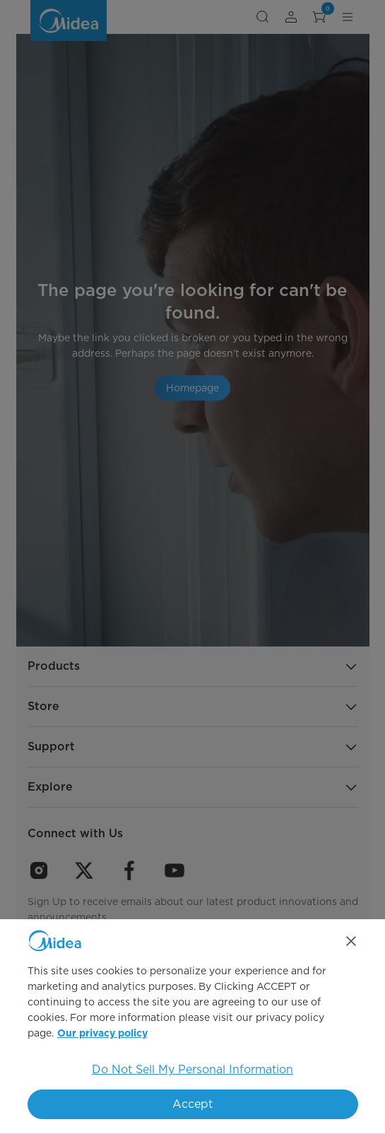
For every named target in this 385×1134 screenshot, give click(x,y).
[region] (192, 1026)
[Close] (351, 941)
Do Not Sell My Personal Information (192, 1069)
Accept (192, 1104)
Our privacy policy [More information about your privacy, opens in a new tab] (102, 1034)
